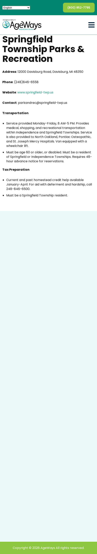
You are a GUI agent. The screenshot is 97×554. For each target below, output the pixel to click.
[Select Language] (16, 8)
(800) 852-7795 (78, 8)
